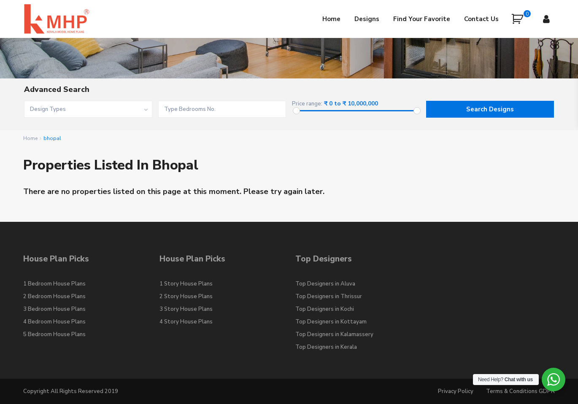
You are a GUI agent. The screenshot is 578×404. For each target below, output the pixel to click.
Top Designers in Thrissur (328, 296)
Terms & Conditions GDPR (520, 391)
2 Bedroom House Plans (54, 296)
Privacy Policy (455, 391)
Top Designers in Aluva (325, 284)
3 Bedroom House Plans (54, 309)
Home (331, 19)
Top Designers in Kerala (326, 347)
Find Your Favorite (421, 19)
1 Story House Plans (186, 284)
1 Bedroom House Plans (54, 284)
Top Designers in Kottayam (331, 322)
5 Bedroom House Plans (54, 334)
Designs (366, 19)
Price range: (307, 104)
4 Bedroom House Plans (54, 322)
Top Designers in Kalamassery (334, 334)
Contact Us (481, 19)
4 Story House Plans (186, 322)
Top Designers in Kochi (324, 309)
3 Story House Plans (186, 309)
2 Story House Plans (186, 296)
